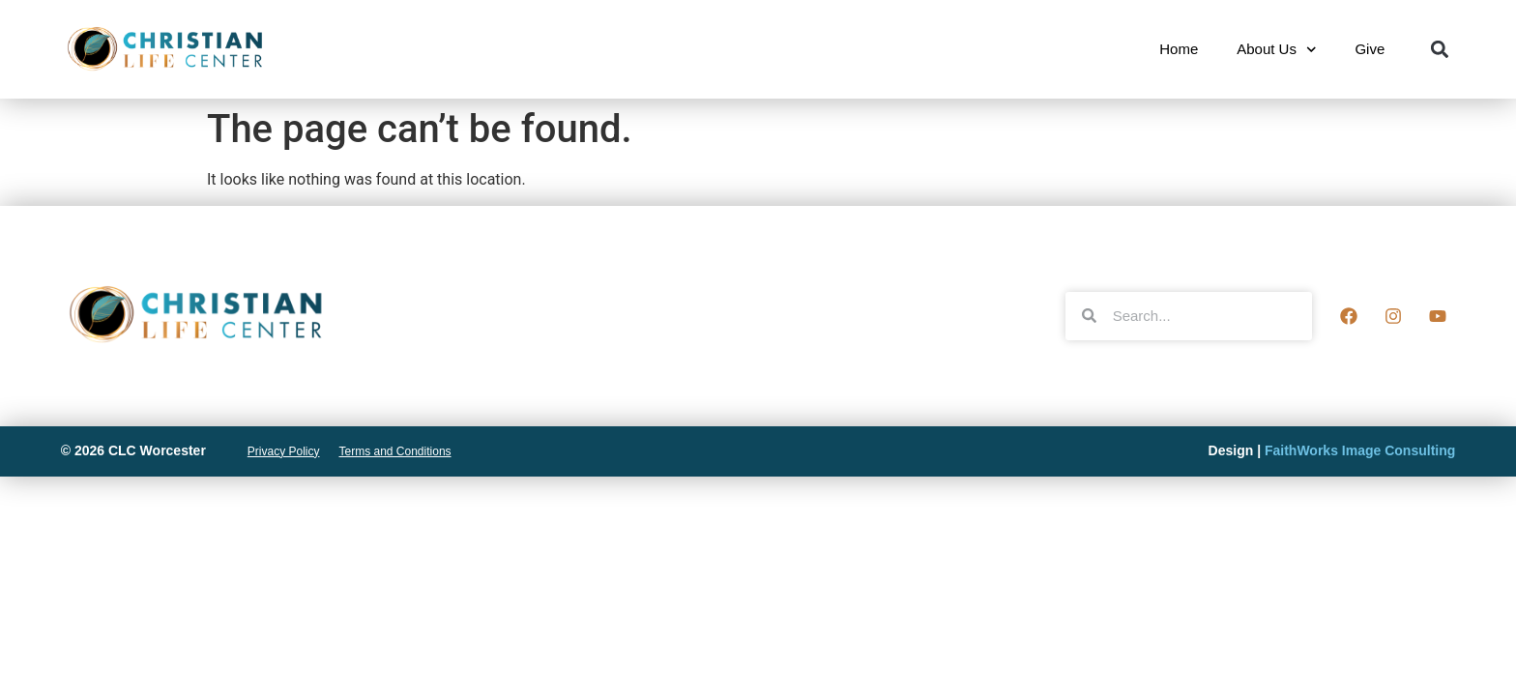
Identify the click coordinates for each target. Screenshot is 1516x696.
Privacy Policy (284, 451)
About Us (1276, 50)
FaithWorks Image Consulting (1360, 450)
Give (1370, 49)
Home (1178, 49)
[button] (1439, 50)
